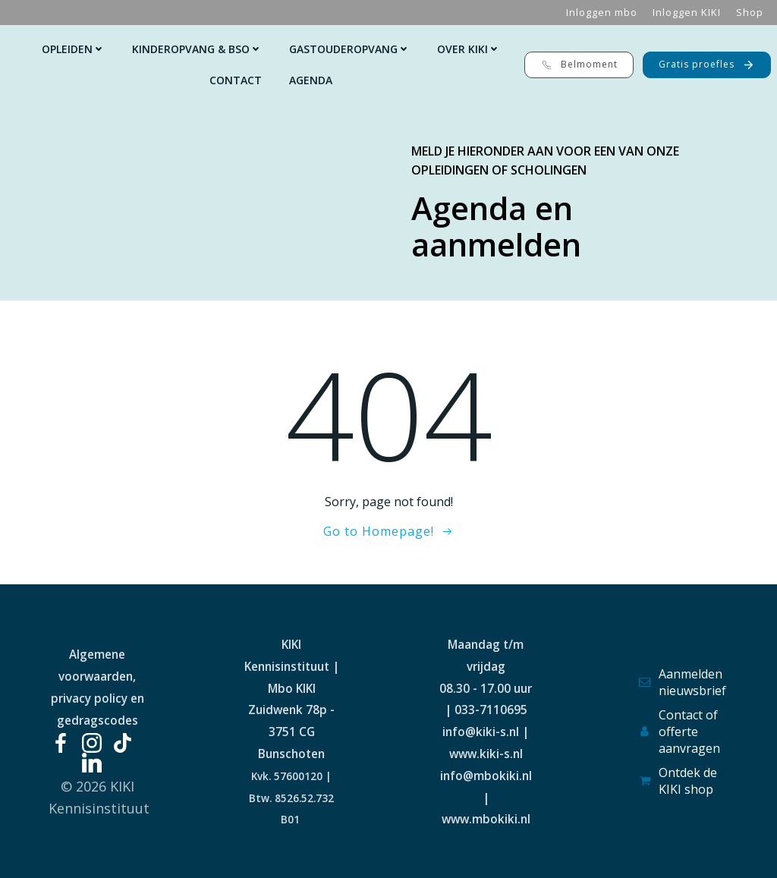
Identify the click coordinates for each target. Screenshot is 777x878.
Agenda (310, 80)
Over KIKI (468, 49)
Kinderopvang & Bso (197, 49)
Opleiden (73, 49)
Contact (235, 80)
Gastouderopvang (349, 49)
